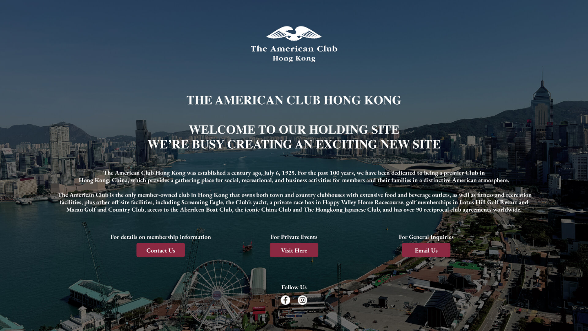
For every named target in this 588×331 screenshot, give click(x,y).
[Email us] (424, 249)
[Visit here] (294, 249)
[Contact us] (163, 249)
